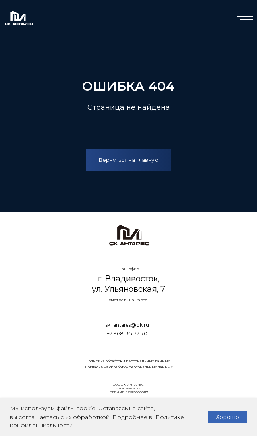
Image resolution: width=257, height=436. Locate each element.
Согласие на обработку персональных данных (129, 367)
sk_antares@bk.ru (127, 325)
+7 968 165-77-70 (127, 334)
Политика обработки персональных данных (127, 361)
